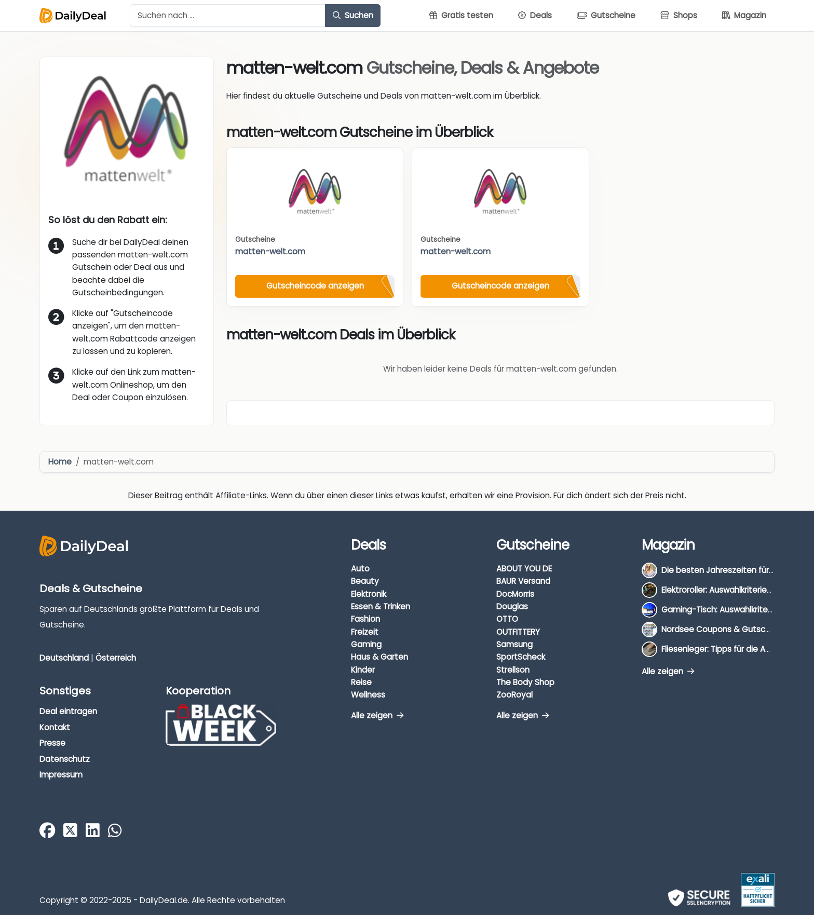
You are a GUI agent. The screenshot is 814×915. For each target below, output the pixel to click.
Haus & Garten (379, 656)
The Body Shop (525, 682)
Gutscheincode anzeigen (315, 285)
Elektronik (368, 594)
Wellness (368, 694)
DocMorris (515, 594)
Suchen (353, 15)
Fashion (365, 618)
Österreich (116, 657)
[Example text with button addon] (227, 15)
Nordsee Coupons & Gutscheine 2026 (734, 629)
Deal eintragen (68, 711)
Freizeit (364, 631)
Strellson (513, 669)
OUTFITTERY (518, 631)
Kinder (363, 669)
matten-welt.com (270, 251)
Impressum (61, 774)
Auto (360, 568)
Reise (361, 682)
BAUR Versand (523, 581)
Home (60, 461)
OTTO (507, 618)
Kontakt (54, 727)
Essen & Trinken (380, 606)
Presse (52, 743)
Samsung (514, 644)
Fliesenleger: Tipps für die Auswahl (726, 649)
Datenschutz (64, 759)
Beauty (365, 581)
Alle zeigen (377, 715)
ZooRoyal (514, 694)
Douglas (512, 606)
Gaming (366, 644)
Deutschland (64, 657)
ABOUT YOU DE (524, 568)
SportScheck (520, 656)
